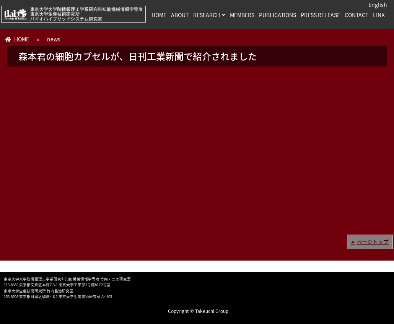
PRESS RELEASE (320, 15)
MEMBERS (242, 15)
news (53, 39)
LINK (379, 15)
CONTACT (356, 15)
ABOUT (180, 15)
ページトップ (373, 241)
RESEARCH (206, 15)
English (377, 4)
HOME (158, 15)
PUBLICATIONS (277, 15)
